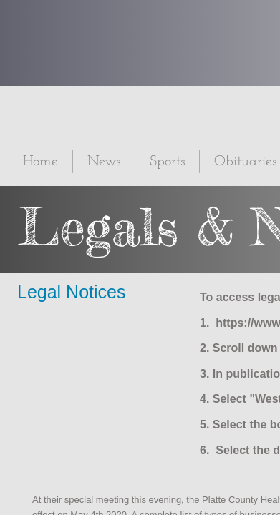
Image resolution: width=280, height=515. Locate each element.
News (103, 161)
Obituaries (245, 161)
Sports (167, 161)
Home (40, 161)
